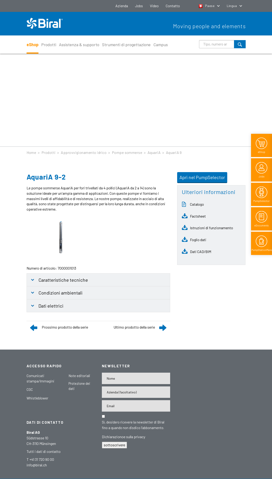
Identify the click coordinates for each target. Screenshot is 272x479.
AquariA (154, 152)
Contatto (173, 5)
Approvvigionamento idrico (84, 152)
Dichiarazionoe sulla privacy (123, 436)
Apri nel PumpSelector (202, 177)
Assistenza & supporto (79, 44)
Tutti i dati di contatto (44, 451)
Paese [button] (207, 6)
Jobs (139, 5)
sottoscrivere (114, 445)
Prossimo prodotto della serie (65, 327)
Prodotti (48, 44)
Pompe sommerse (127, 152)
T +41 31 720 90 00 (40, 459)
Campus (160, 44)
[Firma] (136, 392)
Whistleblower (37, 398)
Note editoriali (79, 376)
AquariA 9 (174, 152)
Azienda (121, 5)
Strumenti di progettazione (126, 44)
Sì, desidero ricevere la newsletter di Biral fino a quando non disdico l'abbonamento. (133, 425)
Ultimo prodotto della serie (134, 327)
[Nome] (136, 378)
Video (154, 5)
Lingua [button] (232, 6)
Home (31, 152)
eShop (32, 44)
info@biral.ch (37, 465)
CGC (30, 389)
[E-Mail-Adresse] (136, 406)
